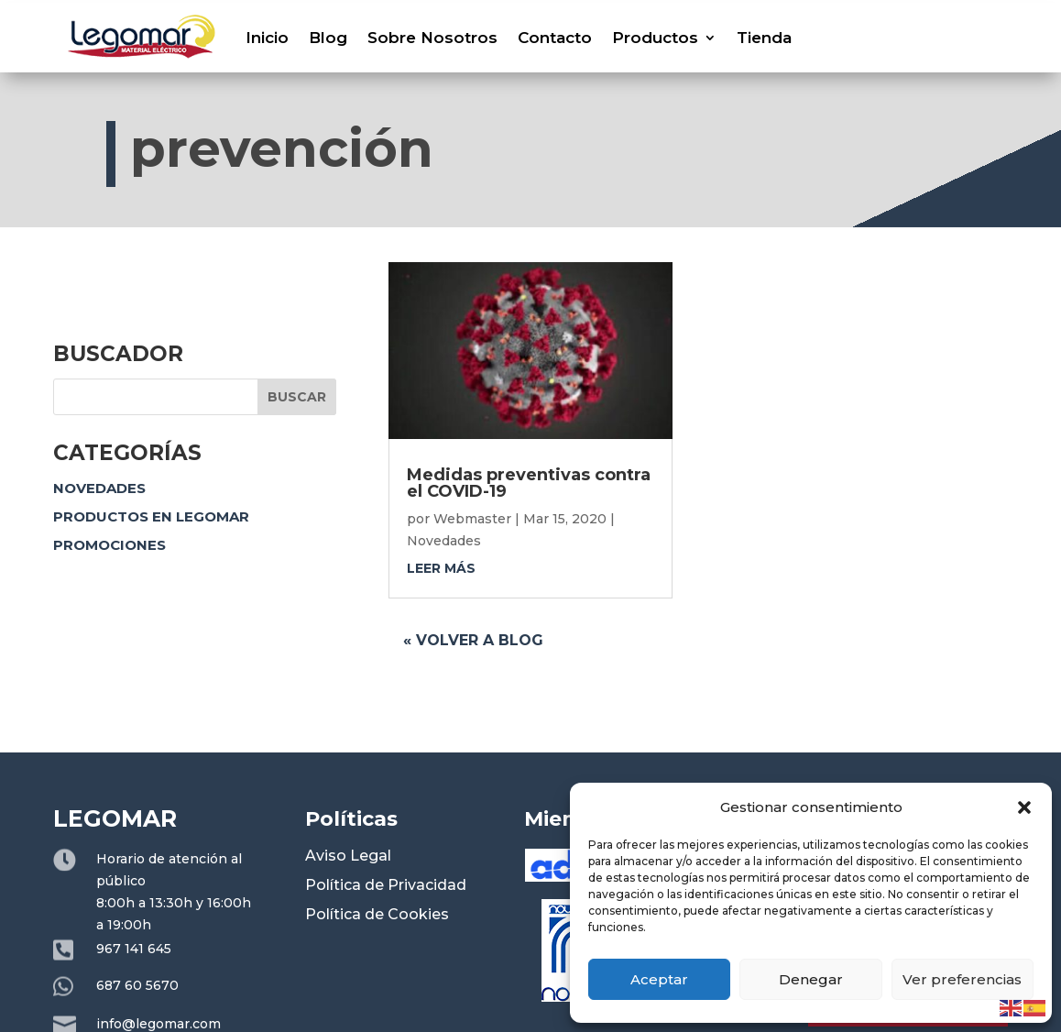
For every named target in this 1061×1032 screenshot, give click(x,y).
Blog (328, 37)
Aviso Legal (348, 855)
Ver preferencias (962, 979)
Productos (655, 37)
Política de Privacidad (385, 885)
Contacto (555, 37)
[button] (1024, 807)
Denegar (811, 979)
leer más (441, 568)
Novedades (99, 488)
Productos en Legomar (151, 516)
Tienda (764, 37)
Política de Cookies (377, 914)
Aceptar (659, 979)
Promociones (109, 545)
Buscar (297, 397)
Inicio (267, 37)
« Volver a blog (473, 640)
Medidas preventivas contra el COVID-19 (529, 483)
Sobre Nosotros (432, 37)
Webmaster (472, 519)
